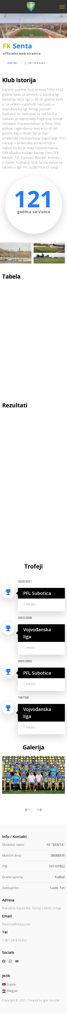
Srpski (9, 984)
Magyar (10, 990)
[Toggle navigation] (62, 7)
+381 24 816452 (36, 63)
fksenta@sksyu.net (16, 924)
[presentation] (28, 810)
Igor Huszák (51, 1000)
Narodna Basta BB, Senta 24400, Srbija (31, 908)
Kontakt (13, 63)
